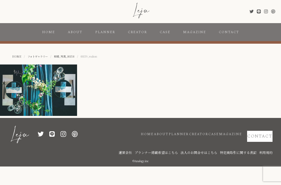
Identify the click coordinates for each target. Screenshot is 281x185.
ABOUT (75, 32)
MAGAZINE (194, 32)
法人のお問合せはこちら (215, 144)
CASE (165, 32)
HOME (48, 32)
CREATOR (137, 32)
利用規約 (267, 144)
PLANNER (105, 32)
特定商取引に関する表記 (245, 144)
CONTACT (229, 32)
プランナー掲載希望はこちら (181, 144)
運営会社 (157, 144)
